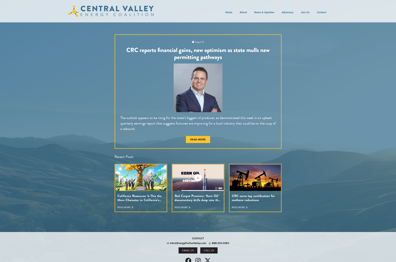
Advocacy (287, 12)
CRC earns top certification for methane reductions (253, 198)
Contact (321, 12)
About (243, 12)
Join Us (305, 12)
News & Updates (264, 12)
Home (228, 12)
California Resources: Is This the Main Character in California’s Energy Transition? (139, 198)
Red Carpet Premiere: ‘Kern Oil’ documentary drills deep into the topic (197, 198)
